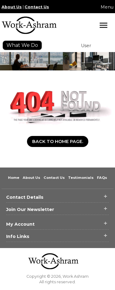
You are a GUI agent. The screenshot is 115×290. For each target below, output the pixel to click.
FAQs (102, 177)
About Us (12, 7)
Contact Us (37, 7)
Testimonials (81, 177)
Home (14, 177)
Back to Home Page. (57, 141)
